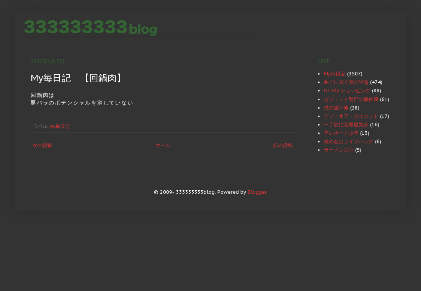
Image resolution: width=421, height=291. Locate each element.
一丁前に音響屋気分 (346, 124)
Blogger (257, 192)
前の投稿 (283, 145)
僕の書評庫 (336, 108)
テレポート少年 (341, 133)
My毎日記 (59, 126)
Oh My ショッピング (347, 90)
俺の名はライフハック (349, 141)
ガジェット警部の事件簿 (351, 99)
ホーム (162, 145)
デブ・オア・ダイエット (351, 116)
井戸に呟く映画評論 (346, 82)
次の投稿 (42, 145)
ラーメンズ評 (339, 150)
